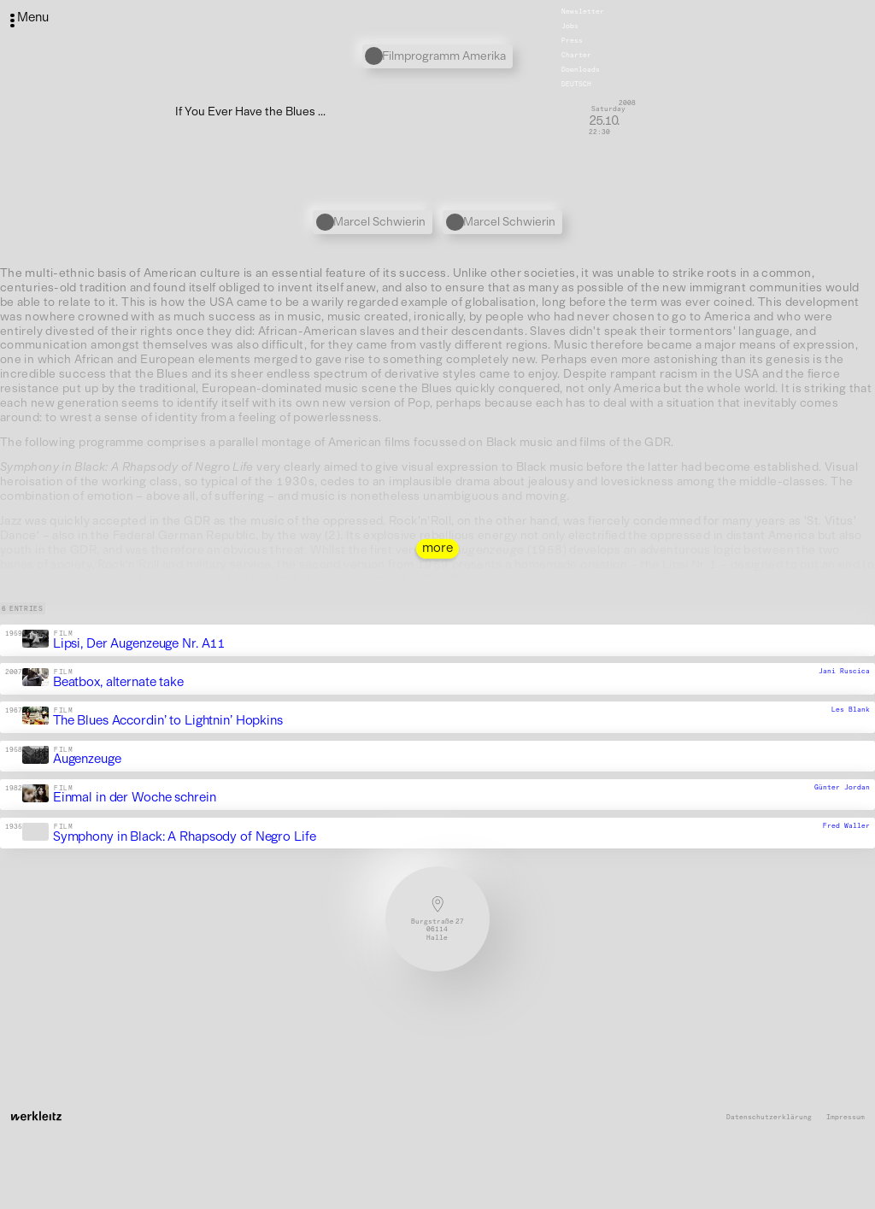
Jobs (569, 25)
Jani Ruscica (844, 671)
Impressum (845, 1117)
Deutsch (576, 83)
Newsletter (582, 11)
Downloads (580, 69)
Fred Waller (846, 825)
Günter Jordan (842, 787)
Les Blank (850, 710)
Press (572, 40)
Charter (576, 54)
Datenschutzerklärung (769, 1117)
